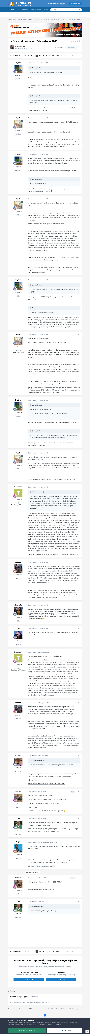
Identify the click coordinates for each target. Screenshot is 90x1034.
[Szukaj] (59, 9)
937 (18, 503)
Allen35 (22, 46)
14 (53, 55)
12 (46, 55)
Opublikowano (38, 63)
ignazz (18, 755)
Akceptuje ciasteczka (27, 1030)
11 (43, 55)
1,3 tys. (18, 134)
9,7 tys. (18, 621)
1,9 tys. (18, 578)
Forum (12, 10)
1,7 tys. (18, 858)
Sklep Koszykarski (22, 9)
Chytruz (18, 63)
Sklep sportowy (36, 9)
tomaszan (18, 487)
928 (18, 807)
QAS (18, 118)
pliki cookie (32, 1022)
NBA (30, 49)
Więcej (46, 9)
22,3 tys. (18, 771)
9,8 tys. (18, 79)
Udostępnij (59, 47)
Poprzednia (17, 55)
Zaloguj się (61, 979)
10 (40, 55)
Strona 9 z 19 (69, 55)
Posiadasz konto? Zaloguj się (57, 3)
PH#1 (18, 842)
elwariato (18, 605)
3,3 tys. (18, 834)
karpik (18, 818)
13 (49, 55)
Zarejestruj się (75, 3)
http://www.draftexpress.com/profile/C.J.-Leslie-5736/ (46, 784)
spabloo (18, 562)
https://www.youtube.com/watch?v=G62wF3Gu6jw (45, 882)
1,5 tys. (18, 644)
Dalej (57, 55)
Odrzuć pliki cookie (64, 1030)
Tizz (18, 628)
